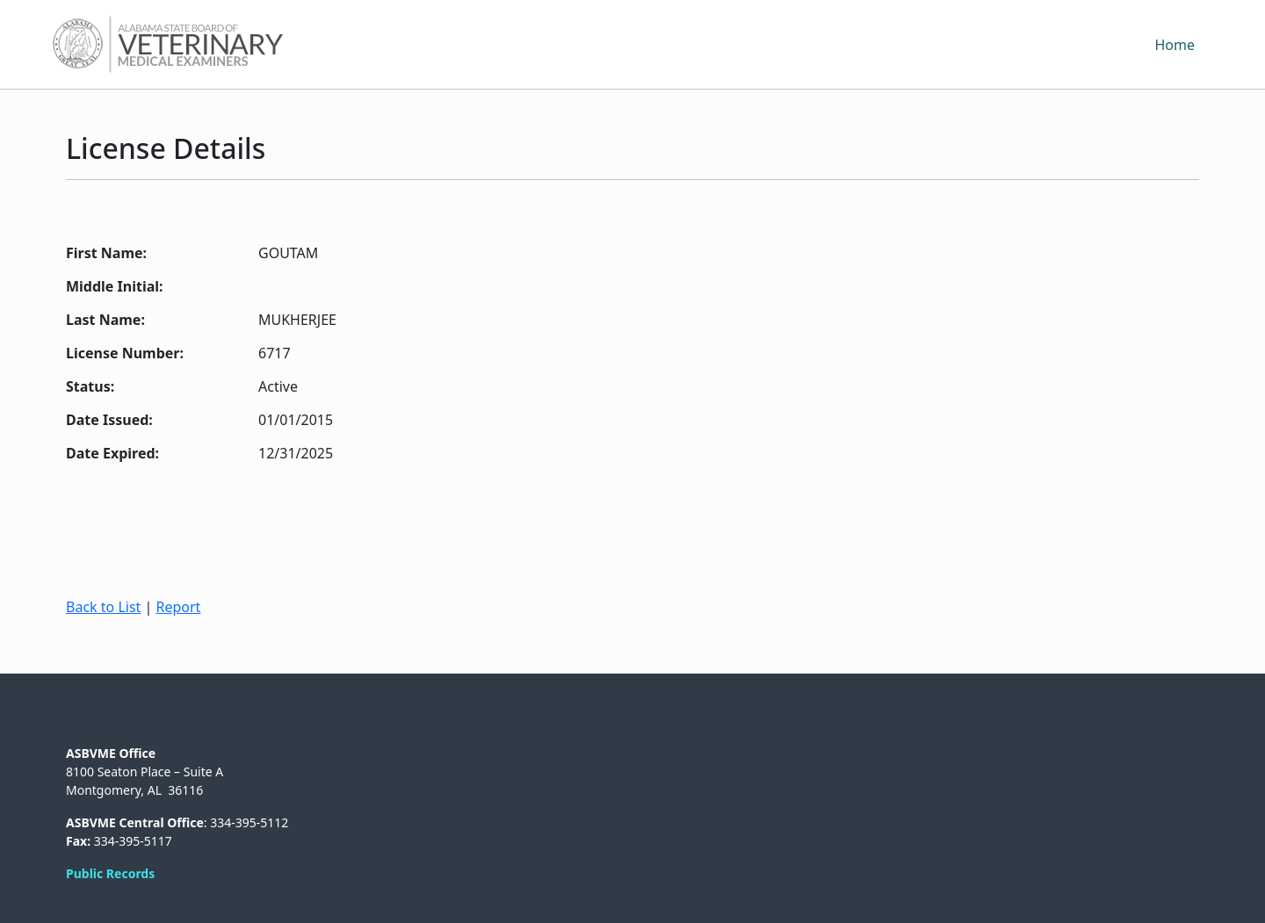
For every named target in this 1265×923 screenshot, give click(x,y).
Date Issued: (109, 419)
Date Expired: (112, 453)
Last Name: (105, 319)
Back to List (103, 607)
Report (177, 607)
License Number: (125, 353)
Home (1174, 44)
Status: (90, 386)
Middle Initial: (114, 286)
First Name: (106, 253)
